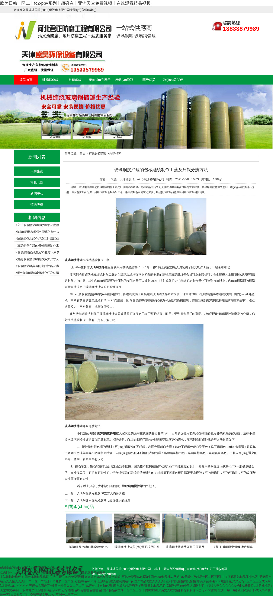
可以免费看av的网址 (135, 576)
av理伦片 (92, 585)
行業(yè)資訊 (124, 80)
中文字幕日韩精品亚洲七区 (240, 576)
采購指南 (36, 171)
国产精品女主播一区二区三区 (122, 590)
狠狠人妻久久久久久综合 (223, 585)
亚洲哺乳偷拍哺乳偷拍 (181, 581)
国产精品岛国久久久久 (149, 581)
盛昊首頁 (26, 80)
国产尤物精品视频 (37, 576)
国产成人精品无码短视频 (129, 585)
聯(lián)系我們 (173, 80)
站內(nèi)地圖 (107, 574)
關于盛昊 (148, 80)
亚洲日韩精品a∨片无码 (51, 590)
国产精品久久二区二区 (69, 585)
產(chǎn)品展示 (99, 80)
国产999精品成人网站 (165, 576)
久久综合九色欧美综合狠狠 (103, 576)
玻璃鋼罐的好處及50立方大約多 (38, 252)
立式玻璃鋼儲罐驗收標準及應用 (38, 225)
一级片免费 (27, 590)
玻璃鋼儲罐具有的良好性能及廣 (38, 266)
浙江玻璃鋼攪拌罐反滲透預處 (233, 547)
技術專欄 (36, 204)
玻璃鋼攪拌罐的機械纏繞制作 (88, 547)
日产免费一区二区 (62, 581)
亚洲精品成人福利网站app (115, 581)
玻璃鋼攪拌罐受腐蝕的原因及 (185, 547)
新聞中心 (36, 193)
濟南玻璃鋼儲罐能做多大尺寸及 (38, 259)
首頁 (83, 153)
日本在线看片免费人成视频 (161, 590)
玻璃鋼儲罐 (50, 80)
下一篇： (71, 500)
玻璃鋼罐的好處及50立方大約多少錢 (101, 493)
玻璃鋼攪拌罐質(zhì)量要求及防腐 (137, 547)
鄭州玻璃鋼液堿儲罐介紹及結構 (38, 272)
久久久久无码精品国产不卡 (35, 585)
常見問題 (36, 182)
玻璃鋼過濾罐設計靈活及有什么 (38, 232)
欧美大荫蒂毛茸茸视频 (212, 581)
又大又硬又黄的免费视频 (66, 576)
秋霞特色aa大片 (85, 581)
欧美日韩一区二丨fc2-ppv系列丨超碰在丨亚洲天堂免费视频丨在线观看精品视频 (75, 3)
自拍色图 (106, 585)
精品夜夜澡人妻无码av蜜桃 (199, 590)
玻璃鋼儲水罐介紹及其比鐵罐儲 (38, 238)
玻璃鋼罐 (75, 80)
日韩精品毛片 (157, 585)
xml (94, 574)
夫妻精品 (17, 594)
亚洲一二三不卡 (66, 594)
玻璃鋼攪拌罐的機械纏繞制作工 (38, 245)
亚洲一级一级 (227, 590)
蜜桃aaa (10, 585)
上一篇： (71, 493)
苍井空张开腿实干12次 (39, 594)
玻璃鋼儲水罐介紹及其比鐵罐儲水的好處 (103, 500)
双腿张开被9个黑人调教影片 (186, 585)
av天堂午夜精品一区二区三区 (200, 576)
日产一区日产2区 (37, 581)
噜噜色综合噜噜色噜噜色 (84, 590)
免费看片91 (249, 585)
